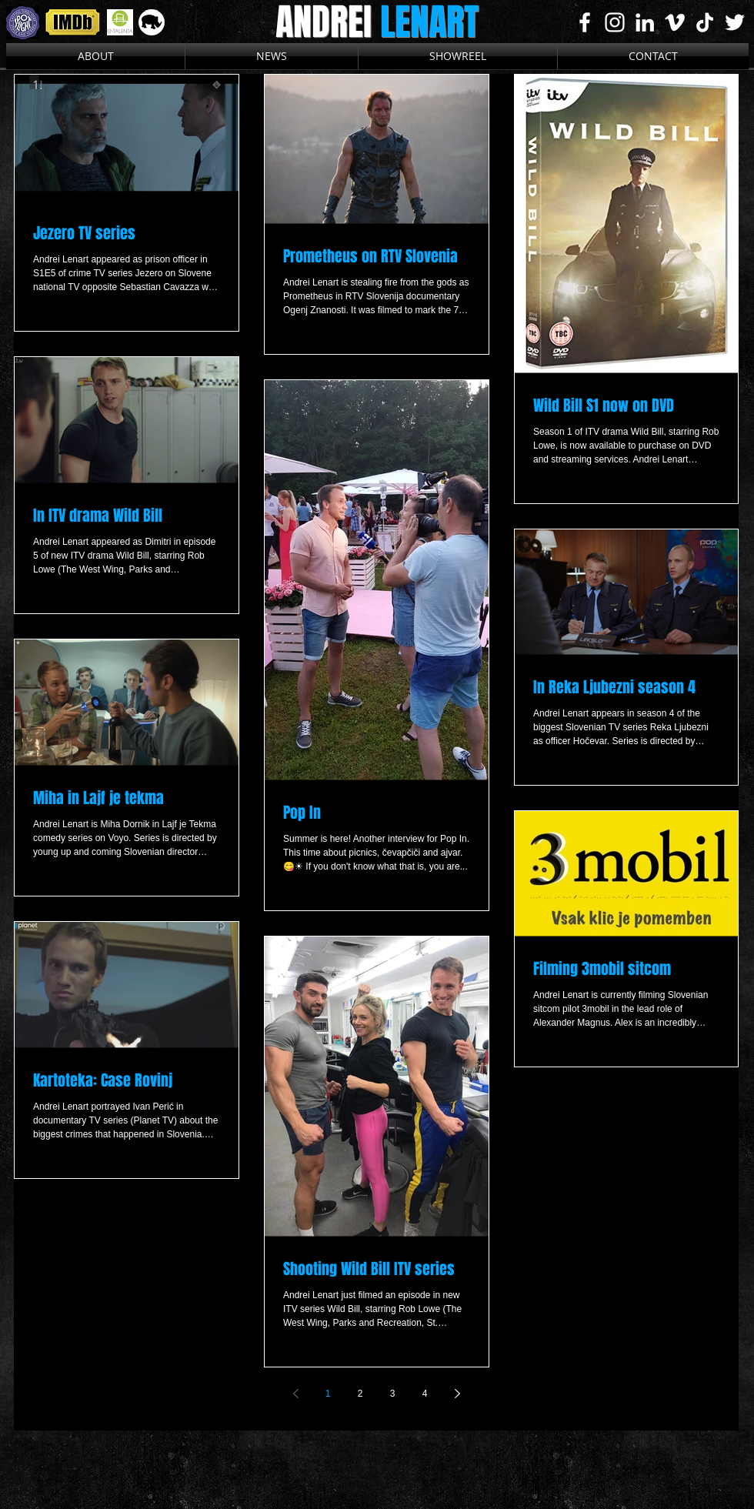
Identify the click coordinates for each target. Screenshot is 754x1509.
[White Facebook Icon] (585, 22)
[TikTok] (705, 22)
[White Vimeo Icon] (675, 22)
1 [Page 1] (328, 1393)
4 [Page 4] (425, 1393)
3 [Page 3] (392, 1393)
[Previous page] (295, 1393)
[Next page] (457, 1393)
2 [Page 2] (360, 1393)
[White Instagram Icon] (615, 22)
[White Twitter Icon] (735, 22)
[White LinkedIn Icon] (645, 22)
